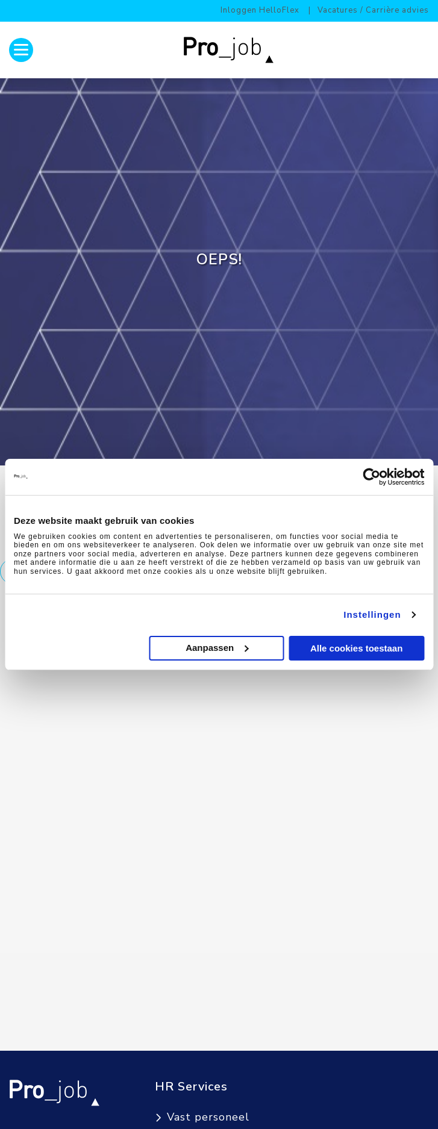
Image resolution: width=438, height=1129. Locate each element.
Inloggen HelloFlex (260, 10)
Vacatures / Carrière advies (373, 10)
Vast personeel (208, 1117)
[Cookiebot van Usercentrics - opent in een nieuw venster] (371, 477)
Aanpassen (217, 647)
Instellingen (372, 614)
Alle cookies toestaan (356, 648)
